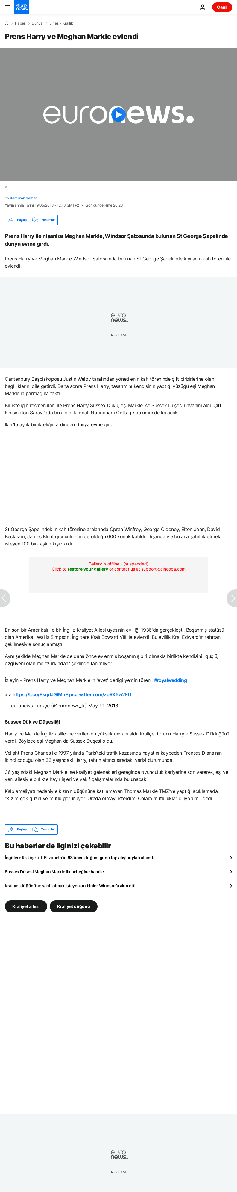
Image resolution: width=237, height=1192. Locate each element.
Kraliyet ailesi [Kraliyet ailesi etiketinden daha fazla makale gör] (26, 906)
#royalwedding (170, 680)
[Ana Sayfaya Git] (21, 7)
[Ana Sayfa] (6, 23)
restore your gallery (88, 568)
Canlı (222, 7)
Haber (20, 23)
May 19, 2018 (103, 706)
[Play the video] (118, 114)
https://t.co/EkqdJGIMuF (40, 694)
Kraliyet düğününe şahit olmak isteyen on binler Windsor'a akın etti (70, 885)
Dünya (37, 23)
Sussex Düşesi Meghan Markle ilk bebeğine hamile (54, 871)
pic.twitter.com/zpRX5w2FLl (100, 694)
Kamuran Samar (23, 198)
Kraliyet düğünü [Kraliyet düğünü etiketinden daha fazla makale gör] (73, 906)
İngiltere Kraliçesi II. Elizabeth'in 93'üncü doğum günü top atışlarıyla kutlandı (79, 857)
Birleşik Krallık (61, 23)
